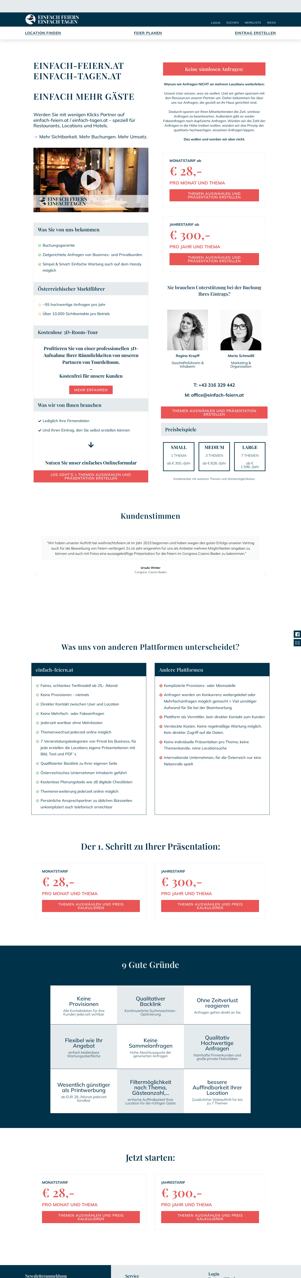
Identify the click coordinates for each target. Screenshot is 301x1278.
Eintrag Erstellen (255, 33)
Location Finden (43, 33)
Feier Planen (148, 33)
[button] (90, 180)
